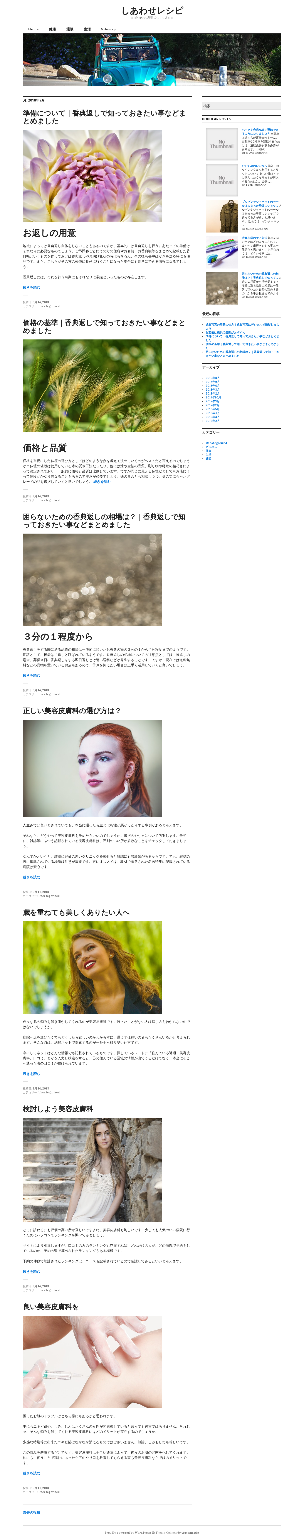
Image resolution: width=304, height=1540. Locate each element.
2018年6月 (213, 386)
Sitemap (108, 29)
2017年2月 (213, 405)
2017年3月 (213, 401)
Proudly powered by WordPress (128, 1533)
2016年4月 (213, 413)
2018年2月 (213, 393)
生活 (87, 29)
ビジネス (211, 447)
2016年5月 (213, 409)
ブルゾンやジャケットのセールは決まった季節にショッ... (260, 204)
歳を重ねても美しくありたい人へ (76, 912)
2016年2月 (213, 421)
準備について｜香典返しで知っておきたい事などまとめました (104, 116)
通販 (69, 29)
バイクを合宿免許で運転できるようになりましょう (260, 132)
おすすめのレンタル (254, 166)
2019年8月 (213, 378)
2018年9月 (213, 382)
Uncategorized (49, 306)
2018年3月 (213, 390)
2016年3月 (213, 417)
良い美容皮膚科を (51, 1306)
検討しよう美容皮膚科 (58, 1108)
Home (33, 29)
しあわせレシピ (152, 10)
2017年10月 (213, 397)
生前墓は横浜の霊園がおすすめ (225, 332)
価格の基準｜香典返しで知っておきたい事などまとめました (104, 326)
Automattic (190, 1533)
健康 (52, 29)
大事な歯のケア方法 (254, 238)
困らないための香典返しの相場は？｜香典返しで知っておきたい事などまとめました (104, 520)
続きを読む (31, 287)
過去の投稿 (31, 1512)
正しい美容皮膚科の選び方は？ (72, 710)
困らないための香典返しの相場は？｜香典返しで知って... (260, 276)
